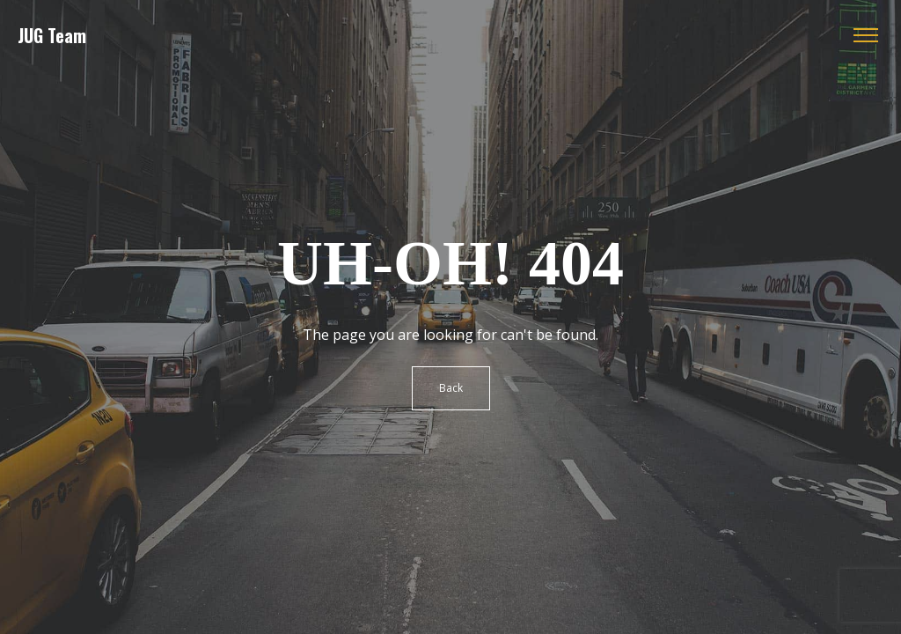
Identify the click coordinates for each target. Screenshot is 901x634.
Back (451, 387)
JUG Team (52, 35)
